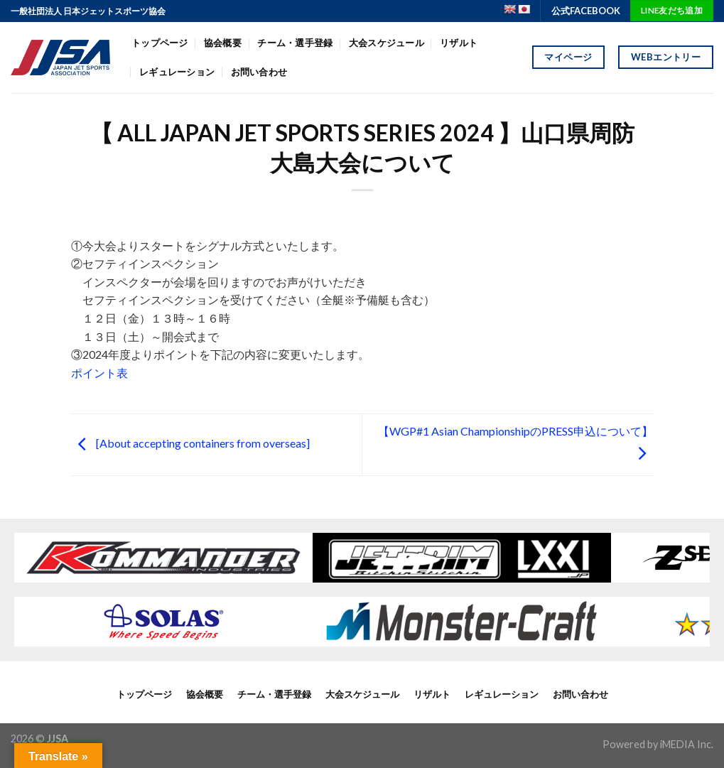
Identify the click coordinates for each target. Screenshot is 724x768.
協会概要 (223, 42)
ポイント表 (99, 372)
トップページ (159, 42)
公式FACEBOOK (585, 10)
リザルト (458, 42)
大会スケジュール (386, 42)
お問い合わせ (259, 71)
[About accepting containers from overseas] (190, 443)
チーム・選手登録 (295, 42)
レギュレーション (177, 71)
